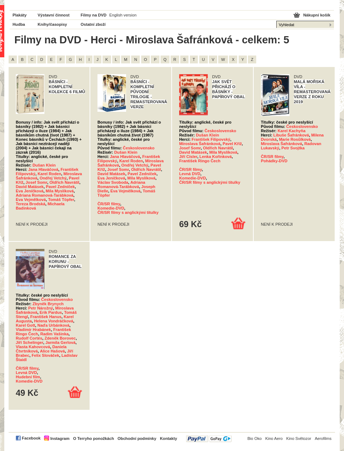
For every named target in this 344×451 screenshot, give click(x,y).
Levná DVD (189, 174)
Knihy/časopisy (52, 24)
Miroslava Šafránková (199, 143)
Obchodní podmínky (137, 438)
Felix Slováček (45, 355)
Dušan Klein (44, 165)
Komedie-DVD (110, 208)
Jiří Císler (188, 156)
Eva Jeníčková (29, 191)
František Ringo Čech (199, 161)
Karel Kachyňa (292, 131)
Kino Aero (274, 438)
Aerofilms (323, 438)
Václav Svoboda (112, 182)
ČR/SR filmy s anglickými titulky (127, 212)
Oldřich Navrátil (64, 182)
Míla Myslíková (59, 191)
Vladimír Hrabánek (33, 329)
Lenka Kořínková (216, 156)
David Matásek (30, 186)
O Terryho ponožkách (93, 438)
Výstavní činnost (54, 15)
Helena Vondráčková (53, 321)
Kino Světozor (298, 438)
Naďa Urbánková (53, 325)
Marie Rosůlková (295, 139)
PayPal (208, 438)
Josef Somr (36, 182)
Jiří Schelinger (29, 342)
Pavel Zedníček (60, 186)
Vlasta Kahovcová (33, 347)
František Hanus (45, 317)
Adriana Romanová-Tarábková (44, 195)
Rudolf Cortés (29, 338)
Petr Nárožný (40, 308)
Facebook (31, 438)
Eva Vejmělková (31, 199)
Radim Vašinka (54, 334)
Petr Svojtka (293, 148)
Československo (138, 148)
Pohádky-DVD (274, 161)
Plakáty (20, 15)
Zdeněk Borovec (60, 338)
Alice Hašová (52, 351)
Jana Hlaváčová (43, 169)
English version (123, 15)
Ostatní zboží (93, 24)
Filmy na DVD (93, 15)
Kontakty (168, 438)
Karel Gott (25, 325)
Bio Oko (254, 438)
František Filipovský (211, 139)
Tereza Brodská (31, 204)
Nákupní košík (316, 15)
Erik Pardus (51, 312)
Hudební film (28, 377)
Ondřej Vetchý (53, 178)
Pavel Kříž (232, 143)
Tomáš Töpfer (61, 199)
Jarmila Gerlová (61, 342)
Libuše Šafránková (291, 135)
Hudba (19, 24)
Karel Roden (49, 174)
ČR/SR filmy (108, 204)
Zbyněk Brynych (48, 304)
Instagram (59, 438)
